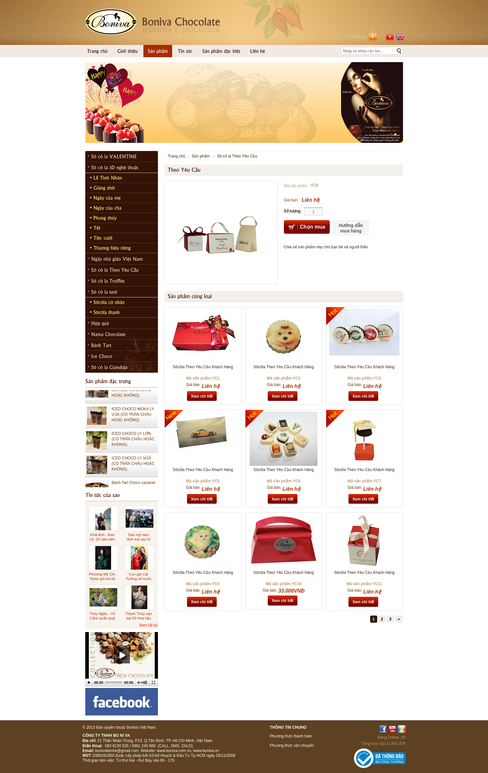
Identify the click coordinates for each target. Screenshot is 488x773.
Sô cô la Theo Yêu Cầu (237, 156)
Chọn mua (306, 227)
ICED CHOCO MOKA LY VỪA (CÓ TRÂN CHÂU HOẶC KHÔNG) (133, 418)
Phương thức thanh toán (291, 736)
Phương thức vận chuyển (292, 745)
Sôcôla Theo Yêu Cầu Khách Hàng (203, 367)
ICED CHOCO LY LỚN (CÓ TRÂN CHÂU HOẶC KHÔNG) (133, 442)
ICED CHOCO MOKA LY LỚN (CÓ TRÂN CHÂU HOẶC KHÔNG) (133, 393)
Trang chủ (176, 156)
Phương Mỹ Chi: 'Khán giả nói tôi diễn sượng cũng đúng (102, 580)
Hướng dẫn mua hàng (351, 228)
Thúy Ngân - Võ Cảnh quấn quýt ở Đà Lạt (102, 618)
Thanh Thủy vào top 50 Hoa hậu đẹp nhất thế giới (138, 618)
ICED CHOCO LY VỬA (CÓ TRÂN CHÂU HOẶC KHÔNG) (133, 467)
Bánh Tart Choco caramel (133, 486)
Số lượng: (293, 211)
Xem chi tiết (202, 396)
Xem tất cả (148, 625)
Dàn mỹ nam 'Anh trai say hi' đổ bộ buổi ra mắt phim (138, 541)
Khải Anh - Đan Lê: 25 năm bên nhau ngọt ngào (102, 539)
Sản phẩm (200, 156)
